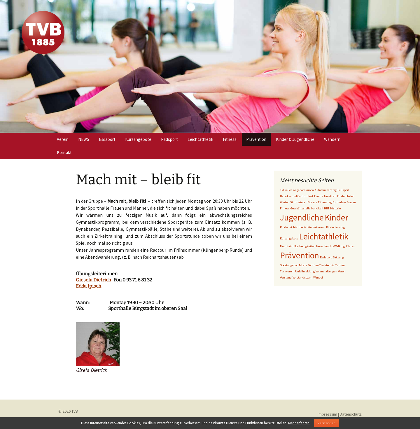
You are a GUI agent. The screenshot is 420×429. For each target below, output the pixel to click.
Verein (63, 139)
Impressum (327, 414)
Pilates (350, 246)
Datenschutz (351, 414)
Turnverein (287, 271)
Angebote (299, 190)
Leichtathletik (200, 139)
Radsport (169, 139)
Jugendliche (302, 217)
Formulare (339, 202)
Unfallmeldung (305, 271)
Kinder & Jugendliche (295, 139)
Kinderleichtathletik (293, 227)
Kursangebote (138, 139)
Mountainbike (289, 246)
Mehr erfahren (298, 423)
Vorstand (286, 277)
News (319, 246)
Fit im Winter (298, 202)
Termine (313, 265)
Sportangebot (289, 265)
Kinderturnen (316, 227)
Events (318, 196)
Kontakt (64, 152)
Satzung (338, 257)
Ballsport (107, 139)
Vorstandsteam (302, 277)
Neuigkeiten (307, 246)
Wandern (332, 139)
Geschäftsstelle (300, 208)
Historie (335, 208)
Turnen (340, 265)
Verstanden (326, 423)
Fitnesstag (325, 202)
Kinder (336, 217)
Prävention (256, 139)
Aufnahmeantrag (326, 190)
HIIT (326, 208)
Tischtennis (327, 265)
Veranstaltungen (326, 271)
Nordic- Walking (334, 246)
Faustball (330, 196)
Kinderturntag (335, 227)
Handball (317, 208)
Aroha (310, 190)
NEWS (83, 139)
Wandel (318, 277)
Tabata (303, 265)
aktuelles (286, 190)
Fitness (230, 139)
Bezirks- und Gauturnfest (296, 196)
